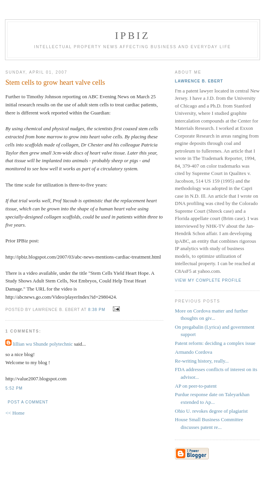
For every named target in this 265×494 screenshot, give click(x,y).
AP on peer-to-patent (195, 386)
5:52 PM (14, 388)
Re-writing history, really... (202, 361)
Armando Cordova (193, 352)
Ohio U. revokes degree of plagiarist (211, 411)
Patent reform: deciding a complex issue (215, 343)
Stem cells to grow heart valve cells (55, 82)
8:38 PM (97, 309)
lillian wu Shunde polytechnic (43, 344)
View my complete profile (208, 280)
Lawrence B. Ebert (199, 81)
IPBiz (132, 35)
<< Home (15, 413)
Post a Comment (28, 402)
